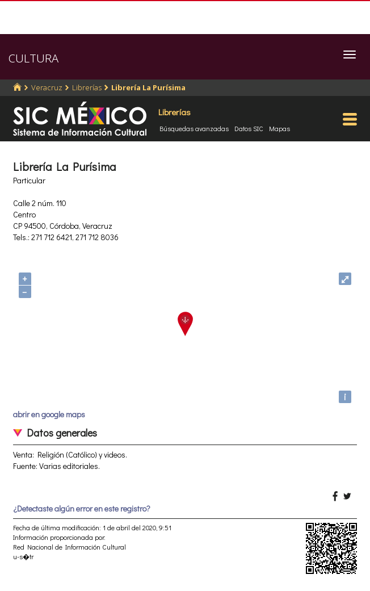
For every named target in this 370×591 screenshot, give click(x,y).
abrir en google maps (49, 414)
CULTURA (33, 58)
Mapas (279, 128)
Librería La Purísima (148, 87)
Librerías (87, 87)
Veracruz (46, 87)
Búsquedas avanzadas (194, 128)
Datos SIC (248, 128)
